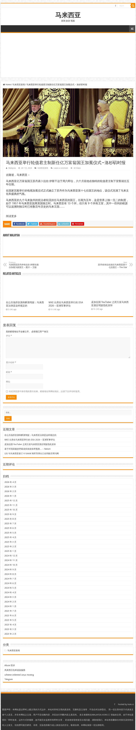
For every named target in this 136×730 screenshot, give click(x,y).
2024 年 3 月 (10, 597)
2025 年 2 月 (10, 546)
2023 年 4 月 (10, 624)
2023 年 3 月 (10, 629)
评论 (9, 336)
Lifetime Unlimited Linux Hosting (19, 675)
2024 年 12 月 (11, 556)
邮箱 (9, 372)
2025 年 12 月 (11, 500)
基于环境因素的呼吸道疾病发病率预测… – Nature (27, 449)
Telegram (8, 679)
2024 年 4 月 (10, 592)
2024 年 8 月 (10, 574)
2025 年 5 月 (10, 533)
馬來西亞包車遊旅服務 (14, 670)
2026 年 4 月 (10, 482)
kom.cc (131, 704)
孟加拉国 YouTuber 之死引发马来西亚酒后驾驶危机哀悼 (30, 444)
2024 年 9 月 (10, 569)
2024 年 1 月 (10, 606)
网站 (8, 382)
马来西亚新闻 (18, 84)
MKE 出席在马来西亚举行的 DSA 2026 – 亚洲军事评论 (29, 440)
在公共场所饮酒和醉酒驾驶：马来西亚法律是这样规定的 (30, 435)
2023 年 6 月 (10, 615)
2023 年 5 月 (10, 620)
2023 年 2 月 (10, 634)
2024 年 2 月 (10, 601)
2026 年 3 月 (10, 487)
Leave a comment (61, 168)
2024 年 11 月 (11, 560)
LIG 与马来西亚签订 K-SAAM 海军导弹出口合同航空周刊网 (31, 453)
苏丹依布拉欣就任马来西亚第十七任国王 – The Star (112, 265)
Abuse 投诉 (9, 665)
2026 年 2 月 (10, 491)
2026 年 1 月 (10, 496)
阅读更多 (11, 216)
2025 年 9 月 (10, 514)
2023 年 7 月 (10, 611)
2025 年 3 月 (10, 542)
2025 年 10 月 (11, 510)
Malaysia (12, 168)
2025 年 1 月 (10, 551)
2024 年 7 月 (10, 579)
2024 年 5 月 (10, 588)
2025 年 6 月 (10, 528)
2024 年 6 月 (10, 583)
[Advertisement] (68, 55)
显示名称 (11, 362)
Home (7, 84)
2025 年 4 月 (10, 537)
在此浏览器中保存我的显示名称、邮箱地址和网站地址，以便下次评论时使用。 (45, 391)
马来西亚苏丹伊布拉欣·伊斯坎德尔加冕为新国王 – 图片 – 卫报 (24, 265)
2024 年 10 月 (11, 565)
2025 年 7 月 (10, 523)
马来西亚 (68, 15)
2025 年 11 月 (11, 505)
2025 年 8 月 (10, 519)
